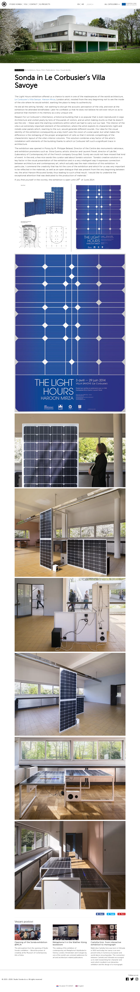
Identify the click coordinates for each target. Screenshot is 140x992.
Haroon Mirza (48, 99)
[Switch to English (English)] (79, 985)
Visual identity (65, 70)
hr (83, 4)
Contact (33, 4)
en (78, 4)
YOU (25, 4)
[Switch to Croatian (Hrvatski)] (64, 985)
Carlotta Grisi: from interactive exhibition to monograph (106, 943)
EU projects (44, 4)
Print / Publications (48, 70)
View (58, 70)
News (38, 70)
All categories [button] (112, 4)
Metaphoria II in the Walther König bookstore (70, 943)
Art (26, 70)
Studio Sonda (15, 4)
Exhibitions (31, 70)
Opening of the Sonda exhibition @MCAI (31, 943)
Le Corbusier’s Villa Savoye (28, 99)
